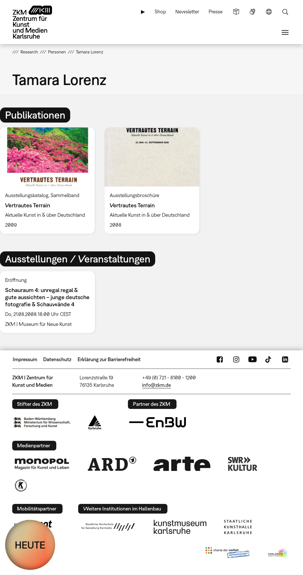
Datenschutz (57, 359)
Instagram (236, 359)
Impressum (25, 359)
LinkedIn (285, 359)
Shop (160, 12)
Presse (216, 12)
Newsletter (187, 12)
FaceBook (219, 359)
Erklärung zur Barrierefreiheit (109, 359)
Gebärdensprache (252, 11)
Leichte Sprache (236, 11)
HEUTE (30, 545)
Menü (285, 32)
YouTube (252, 359)
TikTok (269, 359)
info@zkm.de (156, 385)
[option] (151, 180)
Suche (285, 11)
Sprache (269, 11)
